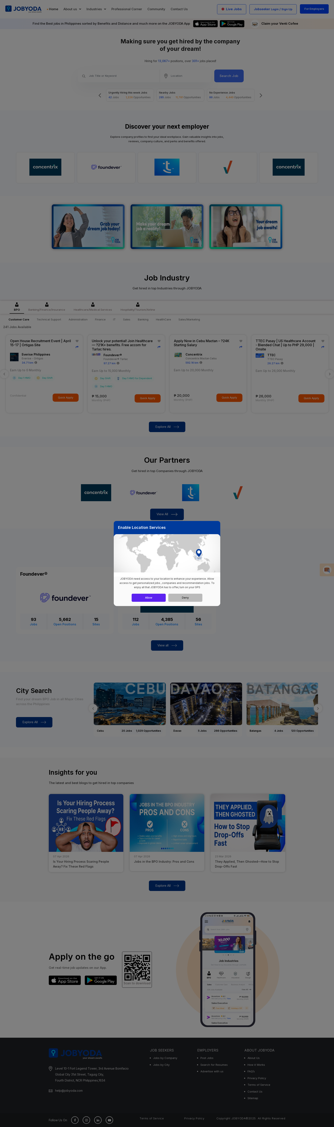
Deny (185, 597)
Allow (148, 597)
